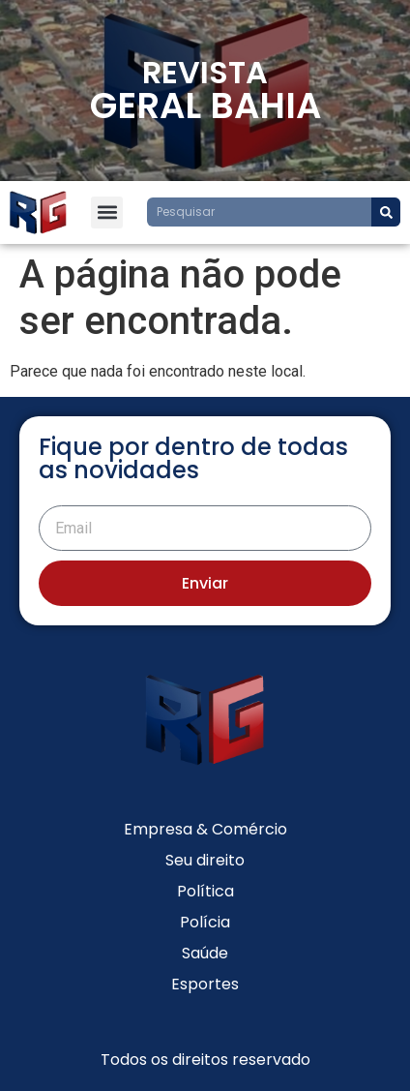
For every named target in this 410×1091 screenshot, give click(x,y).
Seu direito (205, 860)
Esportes (205, 984)
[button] (107, 212)
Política (205, 891)
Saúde (205, 953)
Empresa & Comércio (205, 829)
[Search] (385, 212)
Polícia (205, 922)
